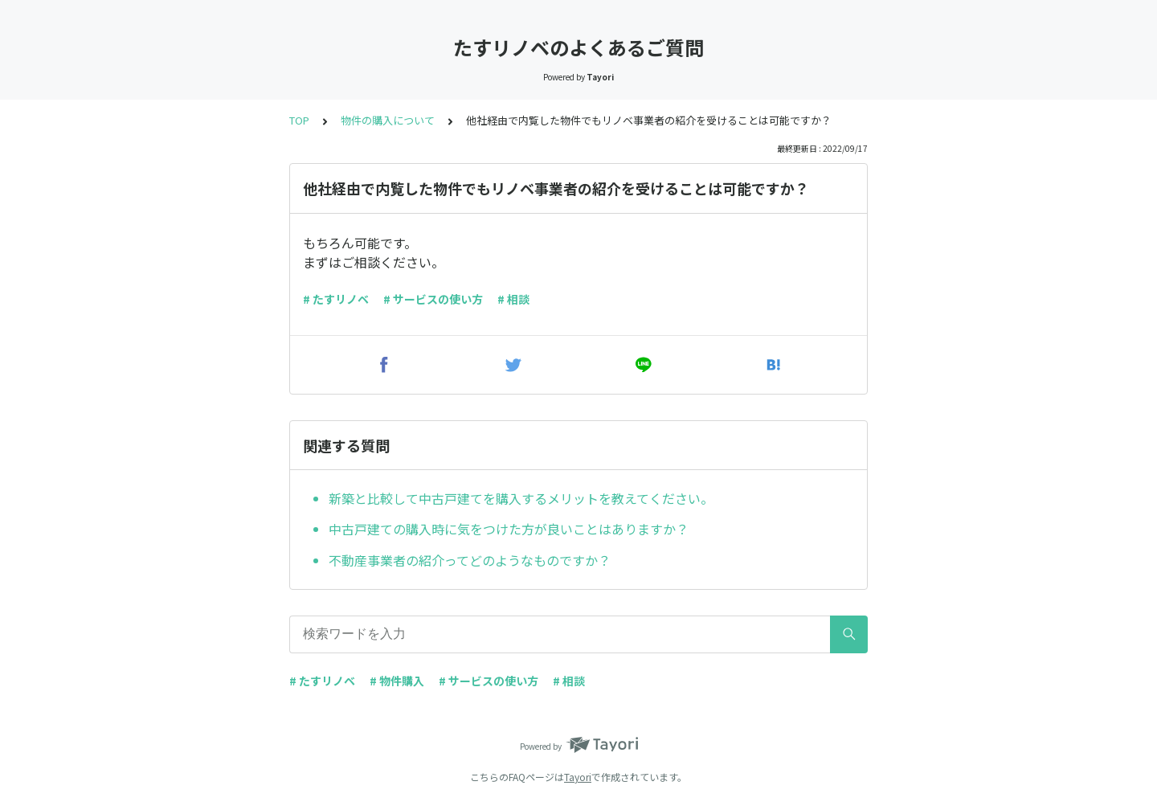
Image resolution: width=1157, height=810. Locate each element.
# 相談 (513, 299)
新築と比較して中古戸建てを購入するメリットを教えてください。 (521, 498)
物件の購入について (388, 120)
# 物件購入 (397, 681)
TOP (299, 120)
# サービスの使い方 (433, 299)
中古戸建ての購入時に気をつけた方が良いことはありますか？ (509, 528)
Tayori (577, 776)
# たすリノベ (336, 299)
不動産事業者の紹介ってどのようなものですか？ (470, 560)
